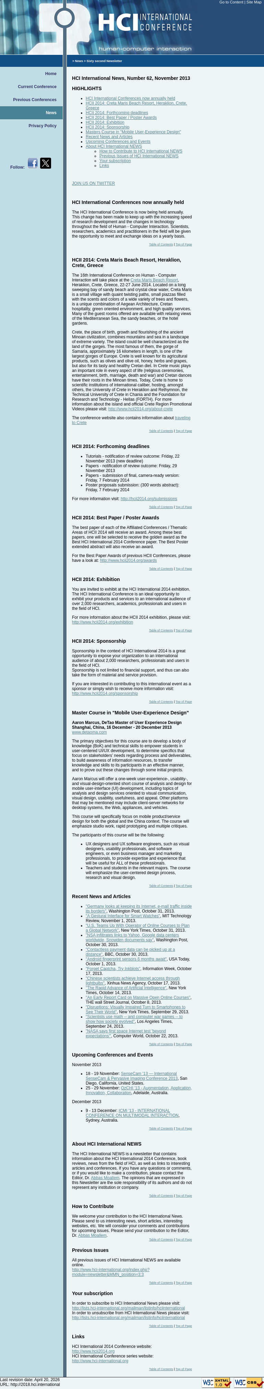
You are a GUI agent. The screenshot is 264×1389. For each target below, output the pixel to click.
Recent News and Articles (109, 136)
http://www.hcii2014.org (93, 1351)
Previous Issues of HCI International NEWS (139, 156)
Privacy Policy (43, 125)
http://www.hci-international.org (100, 1360)
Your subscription (115, 160)
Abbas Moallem (105, 1177)
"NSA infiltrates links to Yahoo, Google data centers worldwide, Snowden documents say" (132, 937)
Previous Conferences (35, 99)
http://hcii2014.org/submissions (149, 498)
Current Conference (37, 86)
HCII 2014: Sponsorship (107, 127)
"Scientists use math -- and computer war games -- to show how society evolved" (134, 1019)
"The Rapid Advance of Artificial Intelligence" (126, 988)
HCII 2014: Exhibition (105, 122)
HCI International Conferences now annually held (130, 98)
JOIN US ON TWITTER (93, 183)
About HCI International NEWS (114, 146)
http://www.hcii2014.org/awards (128, 560)
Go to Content (231, 2)
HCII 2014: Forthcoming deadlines (117, 112)
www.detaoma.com (89, 732)
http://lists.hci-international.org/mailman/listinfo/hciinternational (128, 1308)
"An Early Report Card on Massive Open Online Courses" (138, 997)
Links (104, 165)
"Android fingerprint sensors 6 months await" (126, 959)
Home (51, 73)
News (51, 112)
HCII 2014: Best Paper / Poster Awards (121, 117)
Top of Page (184, 244)
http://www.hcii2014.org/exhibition (102, 622)
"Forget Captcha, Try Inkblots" (113, 968)
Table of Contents (161, 244)
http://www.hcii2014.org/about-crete (140, 409)
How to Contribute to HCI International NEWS (140, 151)
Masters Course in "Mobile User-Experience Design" (133, 132)
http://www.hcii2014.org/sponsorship (105, 693)
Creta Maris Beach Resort (154, 280)
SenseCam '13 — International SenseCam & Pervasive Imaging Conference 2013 (132, 1076)
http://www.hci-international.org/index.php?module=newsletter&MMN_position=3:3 (110, 1272)
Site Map (254, 2)
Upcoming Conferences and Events (118, 141)
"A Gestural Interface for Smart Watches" (123, 916)
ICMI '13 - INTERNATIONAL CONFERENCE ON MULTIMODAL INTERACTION (132, 1113)
